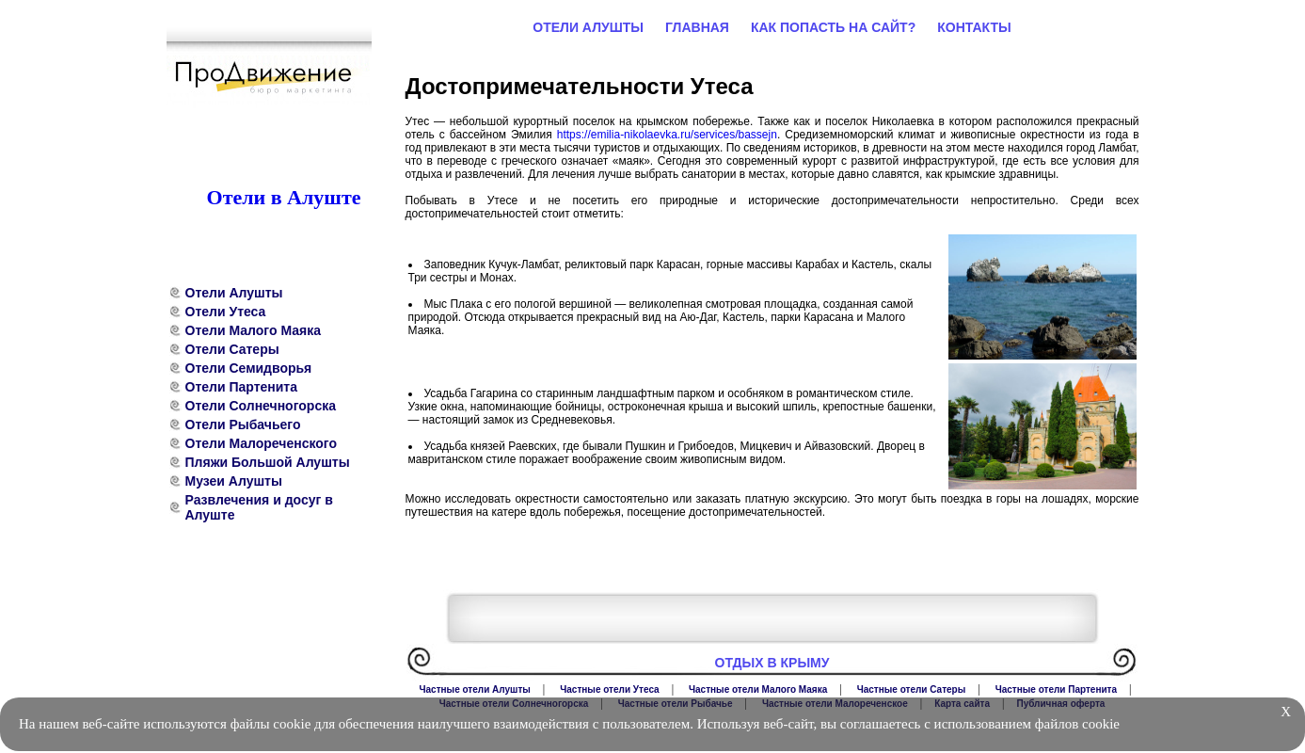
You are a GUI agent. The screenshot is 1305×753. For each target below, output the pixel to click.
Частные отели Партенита (1056, 689)
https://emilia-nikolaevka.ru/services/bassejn (667, 134)
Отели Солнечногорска (261, 405)
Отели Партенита (241, 386)
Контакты (974, 27)
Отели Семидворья (248, 368)
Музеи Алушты (233, 481)
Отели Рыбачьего (243, 424)
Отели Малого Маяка (253, 330)
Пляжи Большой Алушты (267, 462)
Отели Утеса (225, 311)
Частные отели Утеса (609, 689)
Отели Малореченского (261, 443)
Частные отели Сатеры (911, 689)
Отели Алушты (234, 292)
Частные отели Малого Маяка (758, 689)
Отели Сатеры (232, 349)
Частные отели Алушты (475, 689)
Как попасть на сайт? (833, 27)
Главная (697, 27)
